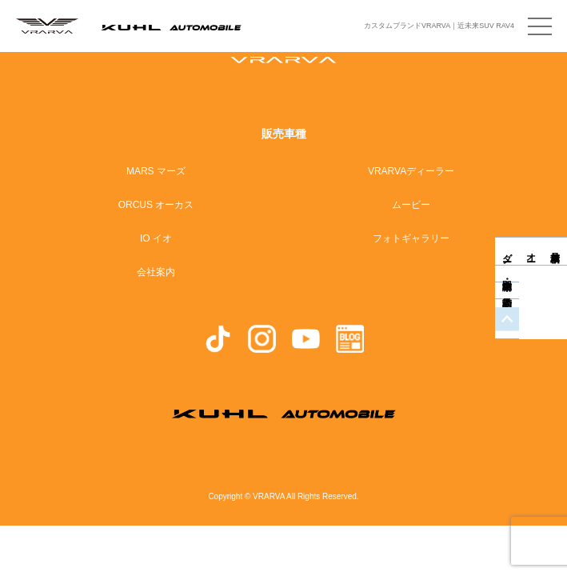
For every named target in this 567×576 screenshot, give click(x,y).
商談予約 (555, 302)
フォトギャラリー (411, 238)
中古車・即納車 (555, 285)
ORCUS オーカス (156, 204)
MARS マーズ (156, 171)
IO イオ (156, 238)
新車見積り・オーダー (555, 251)
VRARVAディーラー (411, 171)
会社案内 (156, 272)
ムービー (411, 204)
